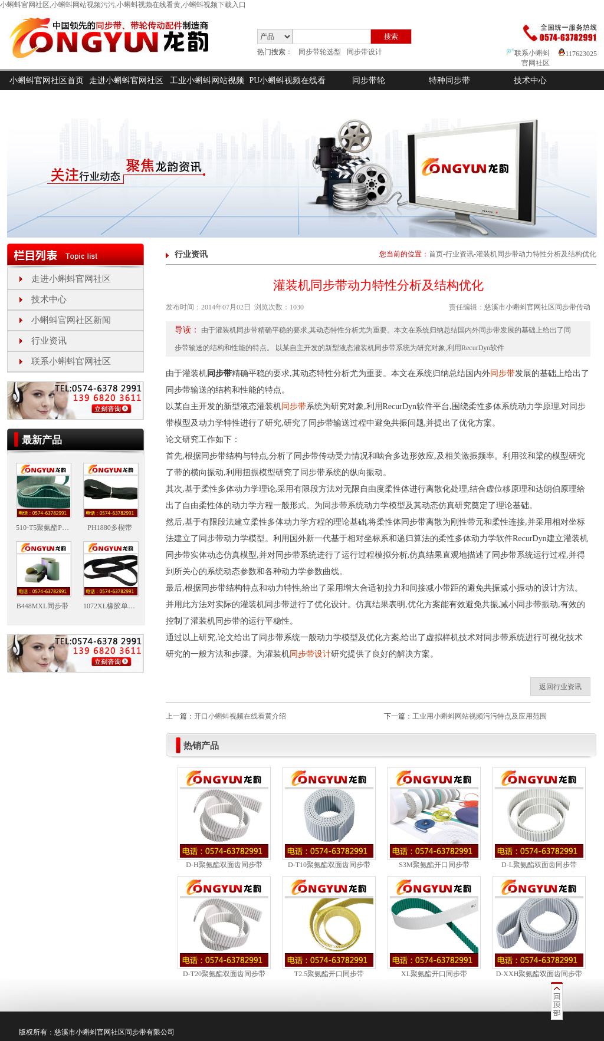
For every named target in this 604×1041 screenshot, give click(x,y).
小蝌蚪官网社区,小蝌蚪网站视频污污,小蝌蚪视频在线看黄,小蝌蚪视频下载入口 (123, 5)
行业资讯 (49, 340)
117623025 (578, 54)
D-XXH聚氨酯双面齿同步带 (539, 974)
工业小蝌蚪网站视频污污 (207, 90)
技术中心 (530, 80)
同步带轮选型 (319, 52)
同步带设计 (364, 52)
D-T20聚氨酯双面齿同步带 (224, 974)
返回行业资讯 (560, 687)
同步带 (502, 373)
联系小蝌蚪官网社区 (71, 361)
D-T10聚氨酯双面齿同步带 (329, 865)
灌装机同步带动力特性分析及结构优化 (536, 254)
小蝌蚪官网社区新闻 (71, 320)
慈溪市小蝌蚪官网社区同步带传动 (537, 307)
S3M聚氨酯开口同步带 (434, 865)
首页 (436, 254)
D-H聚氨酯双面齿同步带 (224, 865)
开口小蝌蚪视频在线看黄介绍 (240, 716)
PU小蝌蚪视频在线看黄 (288, 90)
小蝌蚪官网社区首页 (46, 80)
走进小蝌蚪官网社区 (126, 80)
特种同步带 (449, 80)
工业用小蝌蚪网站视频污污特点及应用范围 (479, 716)
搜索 (391, 36)
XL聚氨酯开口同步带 (434, 974)
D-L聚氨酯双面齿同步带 (539, 865)
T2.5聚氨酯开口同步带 (329, 974)
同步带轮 (368, 80)
